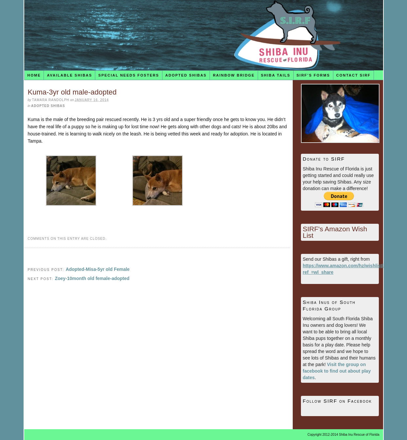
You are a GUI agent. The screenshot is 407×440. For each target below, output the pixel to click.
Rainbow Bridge (234, 75)
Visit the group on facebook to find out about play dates (337, 371)
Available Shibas (69, 75)
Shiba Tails (275, 75)
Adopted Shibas (186, 75)
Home (34, 75)
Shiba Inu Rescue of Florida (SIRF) (203, 35)
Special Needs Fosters (128, 75)
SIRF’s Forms (313, 75)
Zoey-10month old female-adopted (92, 278)
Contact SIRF (353, 75)
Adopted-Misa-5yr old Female (98, 269)
